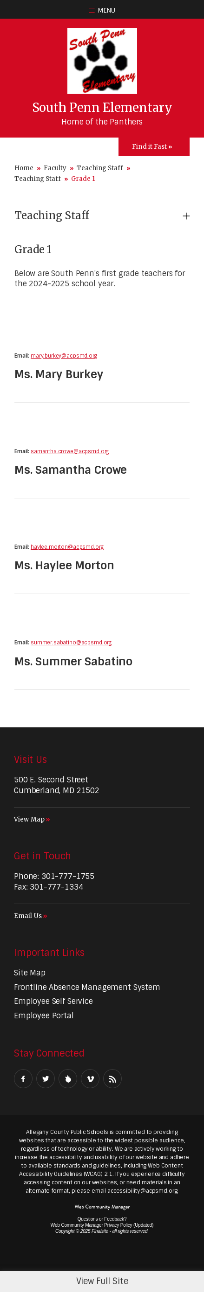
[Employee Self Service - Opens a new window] (53, 1001)
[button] (102, 9)
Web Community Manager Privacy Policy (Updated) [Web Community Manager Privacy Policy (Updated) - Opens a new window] (102, 1225)
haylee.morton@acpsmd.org (67, 547)
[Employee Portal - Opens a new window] (44, 1016)
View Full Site (102, 1281)
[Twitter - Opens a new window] (45, 1078)
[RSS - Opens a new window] (112, 1078)
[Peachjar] (68, 1078)
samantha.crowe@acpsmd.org (70, 451)
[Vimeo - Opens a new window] (90, 1078)
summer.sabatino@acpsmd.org (71, 642)
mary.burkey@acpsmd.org (64, 355)
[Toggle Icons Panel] (154, 147)
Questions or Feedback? (102, 1219)
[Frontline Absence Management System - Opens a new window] (87, 987)
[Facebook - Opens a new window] (23, 1078)
